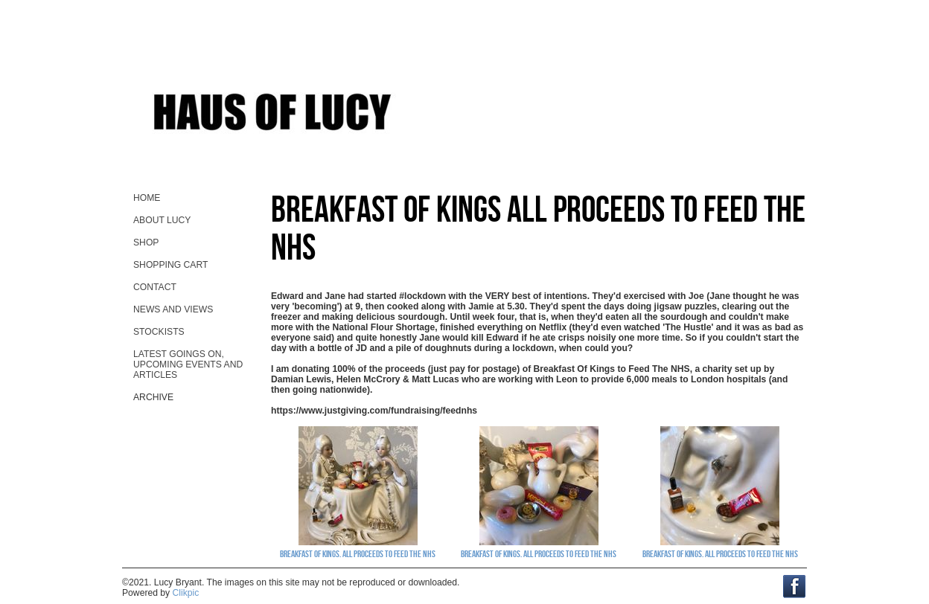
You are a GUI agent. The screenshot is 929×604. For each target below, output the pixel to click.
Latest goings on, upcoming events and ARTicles (188, 364)
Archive (153, 397)
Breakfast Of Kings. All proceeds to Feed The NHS (357, 553)
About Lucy (162, 220)
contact (154, 287)
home (146, 198)
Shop (146, 242)
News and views (173, 309)
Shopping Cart (170, 265)
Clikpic (186, 593)
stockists (159, 332)
